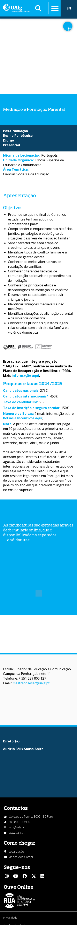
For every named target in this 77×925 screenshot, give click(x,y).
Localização (16, 851)
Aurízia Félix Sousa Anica (23, 749)
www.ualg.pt (16, 833)
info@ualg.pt (16, 827)
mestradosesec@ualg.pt (31, 683)
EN (69, 8)
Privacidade (10, 917)
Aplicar (38, 8)
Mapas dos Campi (20, 857)
